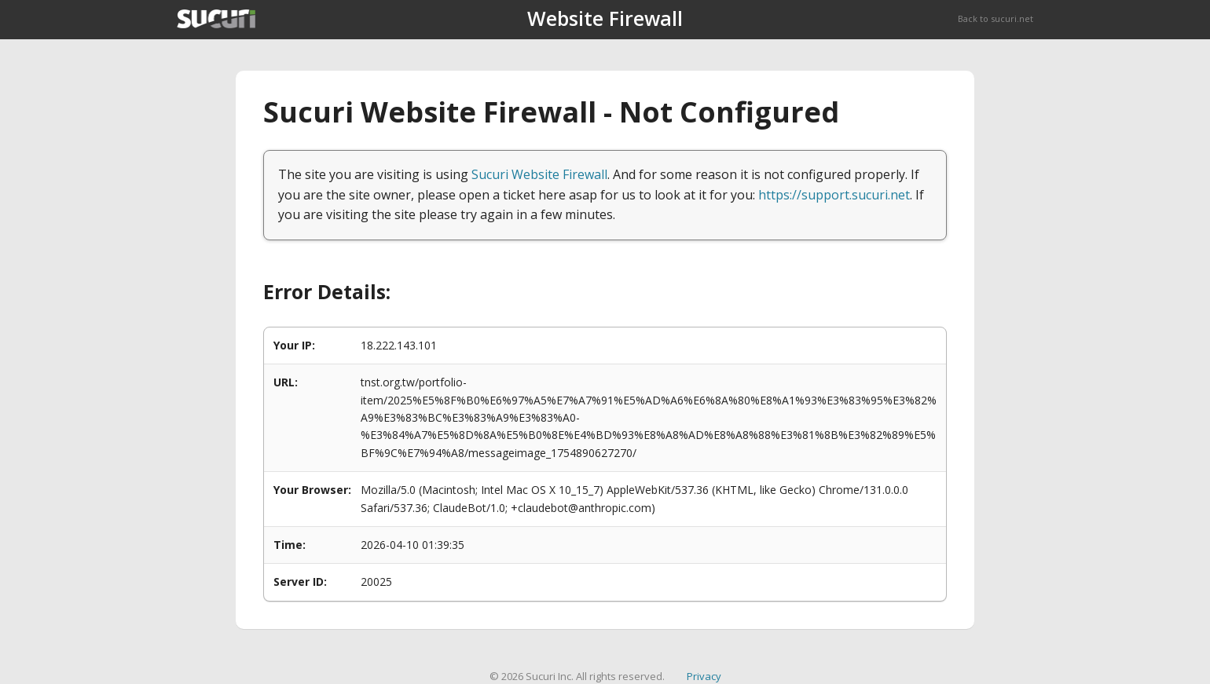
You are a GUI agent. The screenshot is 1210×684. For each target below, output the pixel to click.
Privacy (704, 676)
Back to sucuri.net (995, 18)
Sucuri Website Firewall (539, 174)
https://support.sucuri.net (834, 194)
